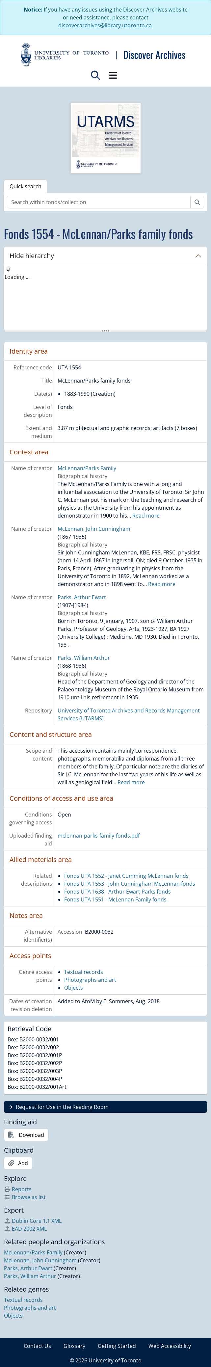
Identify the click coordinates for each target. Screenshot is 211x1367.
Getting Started (117, 1346)
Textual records (83, 972)
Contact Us (37, 1346)
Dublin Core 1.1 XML (33, 1220)
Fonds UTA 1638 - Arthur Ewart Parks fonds (117, 891)
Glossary (74, 1346)
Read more (146, 515)
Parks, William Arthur (84, 657)
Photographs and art (90, 979)
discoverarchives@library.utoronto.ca (105, 25)
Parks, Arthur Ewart (82, 597)
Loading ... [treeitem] (17, 277)
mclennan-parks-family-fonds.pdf (99, 835)
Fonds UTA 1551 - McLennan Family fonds (115, 899)
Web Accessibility (169, 1346)
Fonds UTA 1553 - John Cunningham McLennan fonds (129, 883)
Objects (73, 987)
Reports (18, 1189)
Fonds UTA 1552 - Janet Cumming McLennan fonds (126, 875)
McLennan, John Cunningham (94, 528)
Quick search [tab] (25, 186)
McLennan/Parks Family (87, 468)
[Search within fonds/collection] (99, 202)
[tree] (105, 298)
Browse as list (25, 1197)
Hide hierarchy (32, 255)
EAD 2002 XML (25, 1228)
